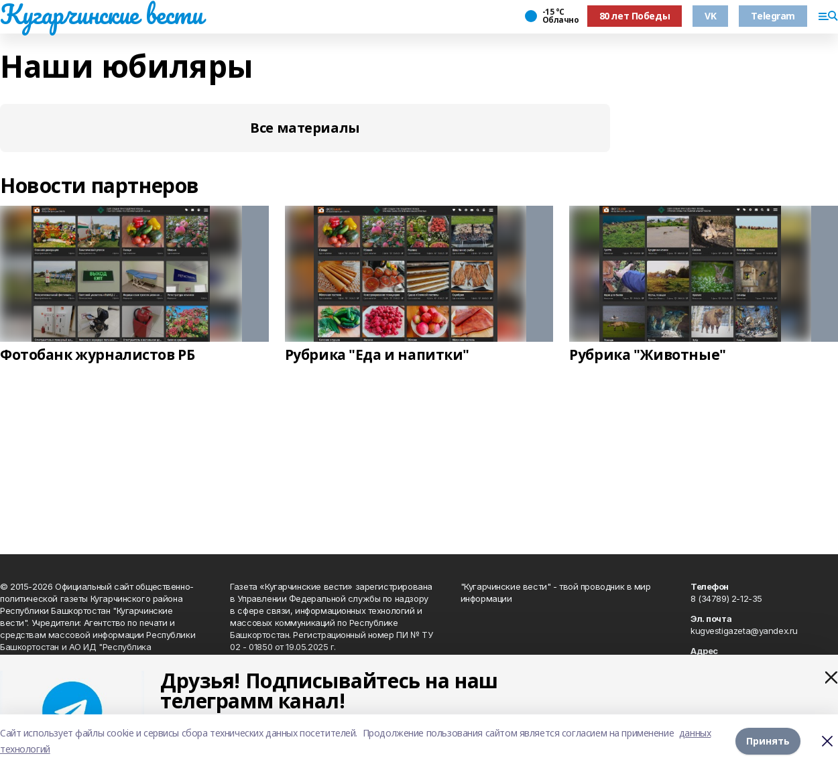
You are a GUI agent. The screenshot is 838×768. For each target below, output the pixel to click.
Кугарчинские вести (101, 14)
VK (710, 15)
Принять (768, 740)
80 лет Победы (634, 15)
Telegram (773, 15)
